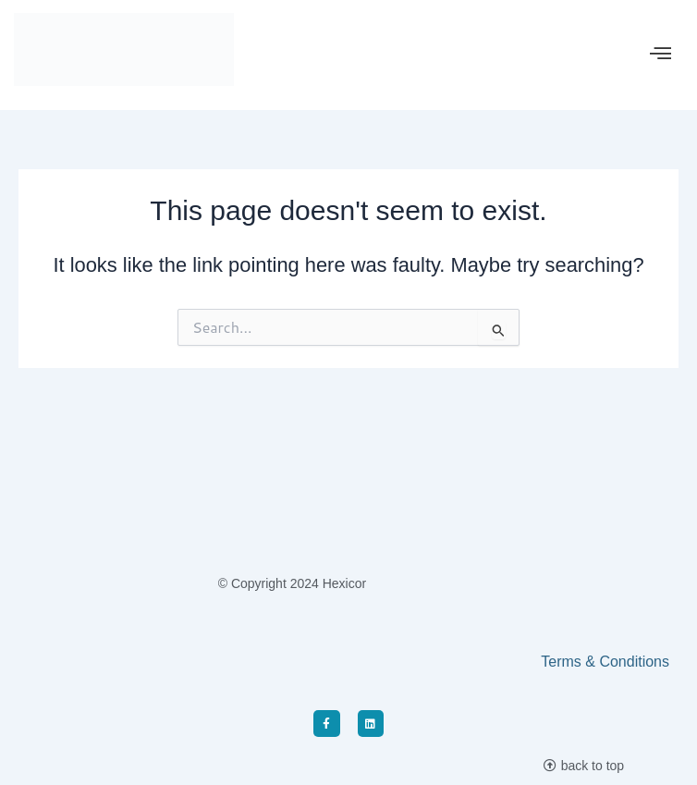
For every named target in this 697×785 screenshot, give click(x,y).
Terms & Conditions (605, 661)
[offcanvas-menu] (660, 54)
